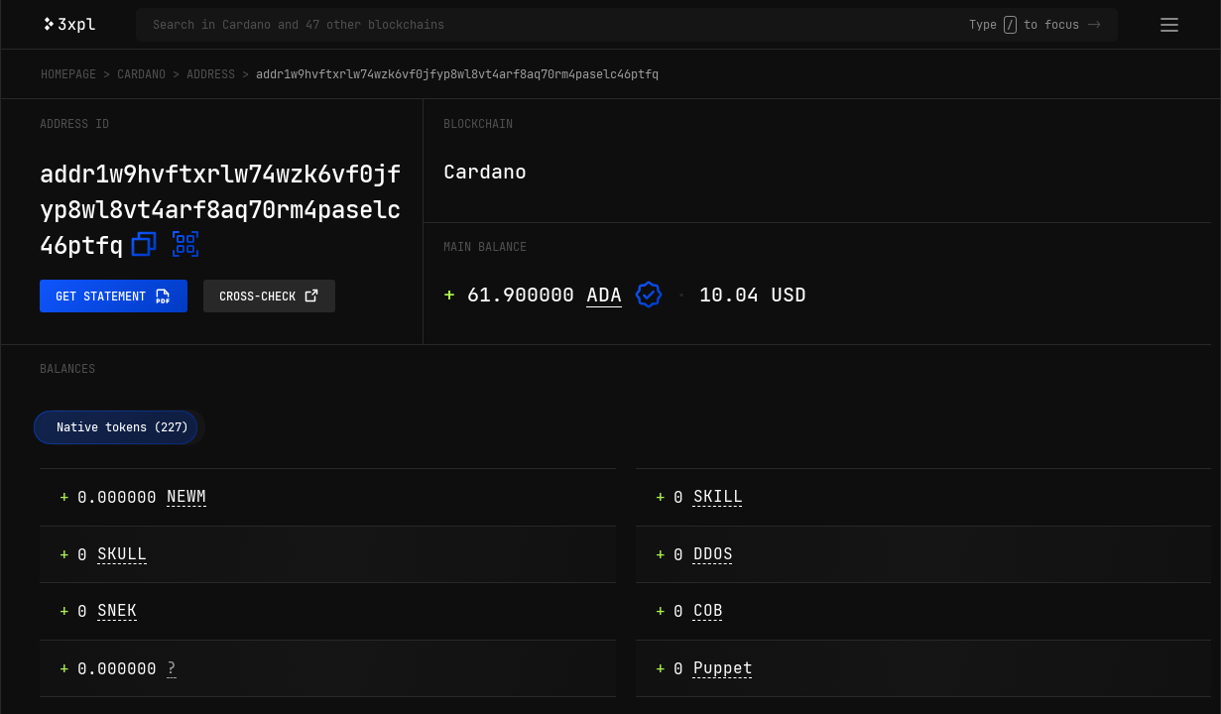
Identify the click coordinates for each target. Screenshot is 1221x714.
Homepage (68, 74)
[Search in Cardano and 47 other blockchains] (561, 25)
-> (1094, 25)
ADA (604, 294)
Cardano (141, 74)
